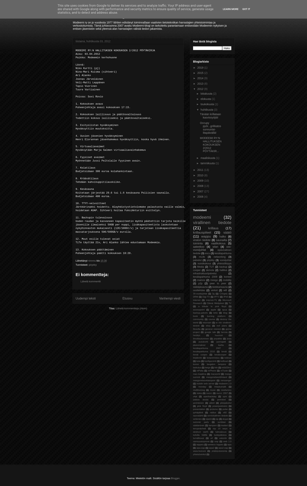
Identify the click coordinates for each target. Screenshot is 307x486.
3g (213, 293)
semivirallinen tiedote (217, 415)
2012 (200, 89)
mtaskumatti (220, 387)
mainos (201, 280)
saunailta (221, 240)
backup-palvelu (200, 313)
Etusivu (128, 298)
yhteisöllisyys (224, 263)
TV (230, 303)
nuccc (209, 393)
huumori (219, 335)
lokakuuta (206, 93)
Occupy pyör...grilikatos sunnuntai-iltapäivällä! (210, 127)
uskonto (223, 438)
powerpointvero (220, 406)
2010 (200, 175)
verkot (214, 290)
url (211, 438)
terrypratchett (199, 428)
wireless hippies (215, 444)
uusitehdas (199, 290)
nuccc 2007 (222, 393)
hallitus (223, 270)
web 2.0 (227, 441)
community (198, 319)
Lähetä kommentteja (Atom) (131, 308)
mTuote (224, 370)
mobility (227, 280)
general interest (213, 329)
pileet (212, 403)
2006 (200, 196)
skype (225, 419)
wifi (225, 290)
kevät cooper (200, 354)
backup (223, 266)
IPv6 (226, 297)
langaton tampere (216, 364)
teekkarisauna (220, 287)
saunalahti (198, 415)
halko (222, 236)
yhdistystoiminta (219, 451)
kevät (224, 351)
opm (225, 396)
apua (224, 309)
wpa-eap (200, 448)
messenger (226, 380)
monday (202, 387)
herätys (196, 335)
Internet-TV (211, 300)
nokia (199, 393)
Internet (196, 300)
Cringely (223, 293)
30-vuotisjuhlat (200, 293)
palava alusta (200, 399)
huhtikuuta (207, 109)
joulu (229, 338)
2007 (200, 191)
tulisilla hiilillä (200, 435)
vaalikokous (218, 243)
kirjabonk (197, 358)
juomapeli (221, 342)
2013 (200, 83)
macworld (215, 374)
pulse (225, 409)
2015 (200, 72)
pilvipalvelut (225, 403)
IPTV (216, 297)
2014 (200, 78)
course (212, 319)
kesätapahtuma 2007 (207, 348)
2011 (200, 169)
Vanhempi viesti (170, 298)
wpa (230, 444)
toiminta (198, 243)
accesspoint (199, 309)
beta (215, 313)
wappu (206, 236)
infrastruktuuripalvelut (205, 273)
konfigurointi (210, 361)
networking (220, 257)
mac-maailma (199, 374)
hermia (224, 332)
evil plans (222, 326)
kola (198, 361)
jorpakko (218, 338)
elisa (208, 326)
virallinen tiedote (212, 222)
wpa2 (211, 448)
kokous (228, 358)
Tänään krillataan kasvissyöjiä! (210, 116)
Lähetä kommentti (90, 281)
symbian (222, 422)
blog (225, 313)
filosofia (196, 329)
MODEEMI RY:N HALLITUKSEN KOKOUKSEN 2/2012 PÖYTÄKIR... (211, 144)
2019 (200, 67)
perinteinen (198, 403)
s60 (225, 412)
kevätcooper (221, 354)
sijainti (209, 419)
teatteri (224, 425)
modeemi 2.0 (225, 383)
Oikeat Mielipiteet (215, 303)
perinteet (221, 399)
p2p (200, 283)
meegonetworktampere (204, 380)
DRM (195, 297)
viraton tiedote (201, 240)
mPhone (212, 370)
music (213, 390)
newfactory (226, 390)
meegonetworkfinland (216, 377)
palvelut (197, 260)
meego (214, 280)
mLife (202, 257)
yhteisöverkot (199, 454)
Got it (246, 9)
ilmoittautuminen (201, 338)
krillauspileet (202, 232)
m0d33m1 (226, 367)
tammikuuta (207, 163)
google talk (210, 332)
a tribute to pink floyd (212, 306)
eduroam (207, 322)
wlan (215, 246)
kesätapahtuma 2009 (205, 276)
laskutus (197, 367)
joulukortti (203, 342)
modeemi (202, 217)
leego (207, 367)
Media (200, 266)
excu (207, 253)
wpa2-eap (223, 448)
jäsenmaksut (199, 345)
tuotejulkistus (220, 435)
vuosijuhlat (226, 260)
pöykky (93, 264)
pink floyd (202, 406)
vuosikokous (204, 263)
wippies (200, 444)
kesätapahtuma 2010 (204, 351)
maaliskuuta (208, 158)
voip (216, 441)
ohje (195, 396)
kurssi (196, 364)
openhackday (210, 396)
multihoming (199, 390)
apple (213, 309)
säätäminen (198, 425)
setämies (197, 419)
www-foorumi (199, 451)
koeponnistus (213, 358)
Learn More (230, 9)
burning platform (216, 316)
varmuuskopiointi (201, 441)
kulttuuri (224, 361)
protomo (214, 409)
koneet (227, 276)
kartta (221, 345)
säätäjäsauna (200, 287)
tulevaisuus (221, 432)
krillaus (213, 228)
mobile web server (205, 383)
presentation (199, 409)
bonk (195, 316)
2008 (200, 185)
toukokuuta (207, 104)
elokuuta (206, 98)
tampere (213, 425)
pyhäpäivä (198, 412)
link (216, 367)
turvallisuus (198, 438)
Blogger (175, 478)
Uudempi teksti (86, 298)
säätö (227, 232)
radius (213, 412)
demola (210, 270)
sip (217, 419)
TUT (211, 266)
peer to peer (218, 283)
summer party (201, 422)
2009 (200, 180)
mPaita (200, 370)
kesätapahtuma (223, 253)
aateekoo (198, 246)
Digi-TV (206, 297)
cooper (197, 270)
